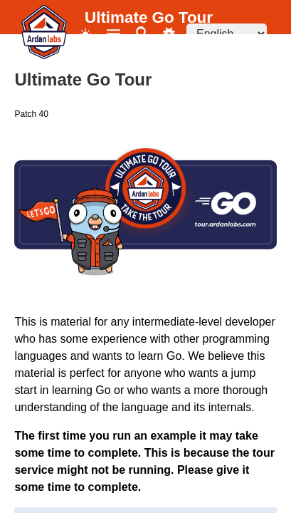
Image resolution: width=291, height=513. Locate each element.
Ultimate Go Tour (149, 17)
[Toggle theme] (85, 34)
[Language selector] (226, 34)
